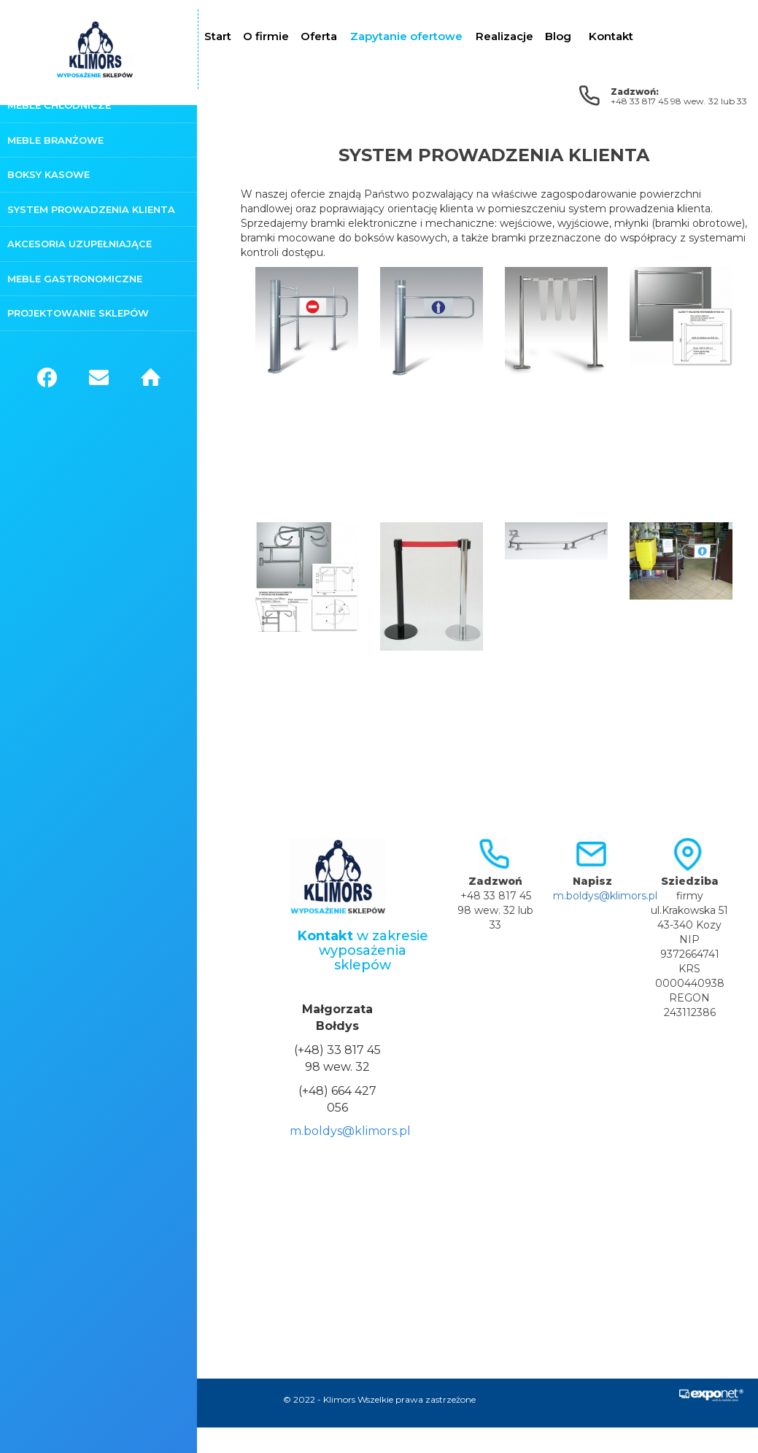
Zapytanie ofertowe (406, 36)
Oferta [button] (319, 36)
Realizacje (504, 36)
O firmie (266, 36)
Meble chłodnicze (59, 105)
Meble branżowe (55, 140)
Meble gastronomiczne (74, 278)
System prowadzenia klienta (91, 209)
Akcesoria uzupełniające (79, 243)
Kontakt (611, 36)
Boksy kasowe (48, 174)
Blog (558, 36)
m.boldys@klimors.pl (350, 1131)
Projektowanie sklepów (78, 313)
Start (217, 36)
